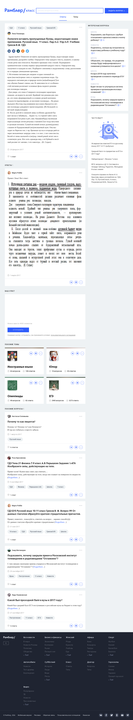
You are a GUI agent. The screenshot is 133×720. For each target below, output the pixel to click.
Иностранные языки (20, 367)
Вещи (47, 673)
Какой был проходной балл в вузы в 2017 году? (35, 600)
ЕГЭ (51, 396)
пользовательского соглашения (63, 335)
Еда (67, 652)
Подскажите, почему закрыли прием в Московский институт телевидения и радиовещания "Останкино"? (108, 102)
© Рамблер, (7, 715)
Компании (49, 645)
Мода (68, 642)
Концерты (91, 645)
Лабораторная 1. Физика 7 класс (104, 159)
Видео (26, 687)
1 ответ (12, 156)
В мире (26, 642)
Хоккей (111, 645)
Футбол (111, 642)
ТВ (24, 694)
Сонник (111, 666)
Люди (47, 670)
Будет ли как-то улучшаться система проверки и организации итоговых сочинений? (107, 89)
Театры (90, 648)
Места (47, 676)
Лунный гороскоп (115, 676)
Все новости (29, 637)
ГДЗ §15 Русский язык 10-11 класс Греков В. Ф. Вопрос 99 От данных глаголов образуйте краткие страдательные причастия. (44, 512)
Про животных (29, 701)
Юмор (53, 367)
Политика (27, 648)
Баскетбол (112, 648)
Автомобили (29, 662)
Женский (70, 637)
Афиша (90, 637)
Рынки (47, 648)
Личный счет (50, 652)
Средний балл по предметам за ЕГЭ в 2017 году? (106, 152)
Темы (68, 670)
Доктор (90, 662)
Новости (26, 666)
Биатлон (111, 652)
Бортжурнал (28, 673)
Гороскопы (113, 662)
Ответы (69, 666)
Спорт (111, 637)
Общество (27, 652)
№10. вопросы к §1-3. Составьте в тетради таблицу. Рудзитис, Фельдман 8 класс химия (107, 166)
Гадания (111, 673)
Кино (89, 642)
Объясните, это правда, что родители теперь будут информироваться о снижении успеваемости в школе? (107, 63)
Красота (69, 645)
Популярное (28, 691)
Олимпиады (15, 396)
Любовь (69, 648)
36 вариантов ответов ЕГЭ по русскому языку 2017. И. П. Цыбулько (107, 145)
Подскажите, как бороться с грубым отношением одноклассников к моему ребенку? (108, 37)
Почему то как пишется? (21, 422)
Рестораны (91, 652)
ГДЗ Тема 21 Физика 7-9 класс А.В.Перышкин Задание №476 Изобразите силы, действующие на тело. (42, 465)
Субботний (50, 662)
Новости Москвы (30, 645)
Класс (68, 662)
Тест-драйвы (28, 670)
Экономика (49, 642)
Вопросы (91, 666)
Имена (111, 670)
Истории (48, 666)
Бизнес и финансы (53, 637)
